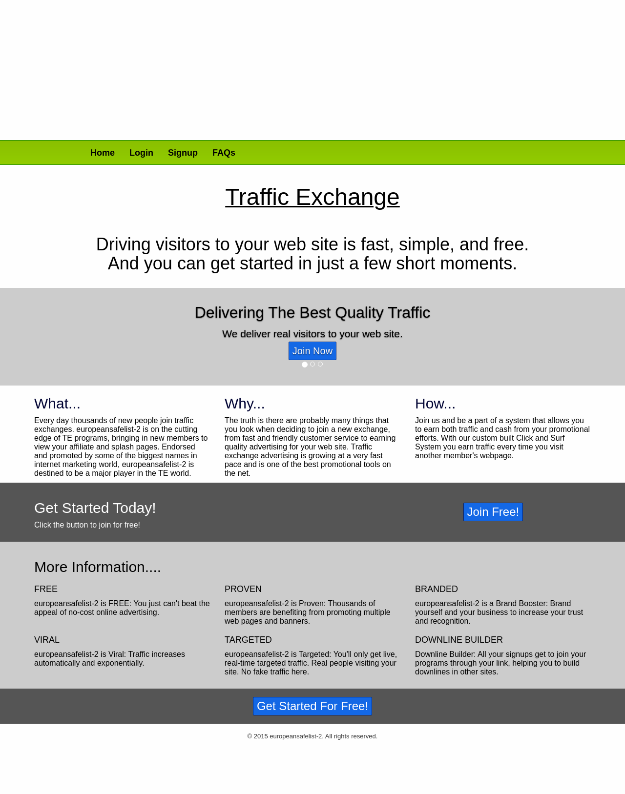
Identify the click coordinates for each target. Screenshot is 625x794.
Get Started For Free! (312, 706)
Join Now (312, 351)
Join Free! (493, 511)
